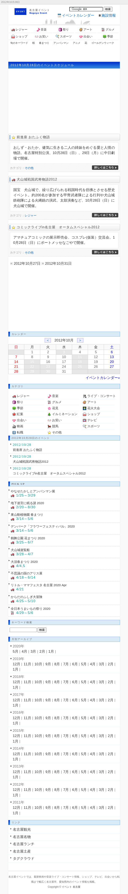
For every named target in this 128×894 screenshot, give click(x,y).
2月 (42, 652)
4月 (24, 652)
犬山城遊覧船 (20, 550)
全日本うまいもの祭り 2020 (30, 608)
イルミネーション (64, 414)
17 (64, 362)
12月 (16, 664)
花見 (55, 408)
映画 (20, 426)
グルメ (108, 29)
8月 (57, 664)
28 (16, 371)
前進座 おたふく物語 (33, 137)
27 (112, 367)
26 (96, 367)
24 (64, 367)
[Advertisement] (64, 53)
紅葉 (20, 414)
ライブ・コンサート (101, 396)
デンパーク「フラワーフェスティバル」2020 (43, 526)
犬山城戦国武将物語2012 (37, 179)
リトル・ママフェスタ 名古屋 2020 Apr (39, 585)
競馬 (55, 426)
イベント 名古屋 (71, 886)
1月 (51, 652)
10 (64, 357)
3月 (33, 652)
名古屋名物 (22, 837)
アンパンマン (61, 42)
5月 (15, 652)
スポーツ (64, 36)
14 (16, 362)
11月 (27, 664)
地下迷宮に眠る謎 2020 (27, 503)
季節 (108, 36)
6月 (75, 664)
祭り (64, 29)
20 (112, 362)
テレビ (92, 420)
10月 (38, 664)
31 (64, 371)
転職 (20, 432)
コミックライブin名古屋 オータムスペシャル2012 (58, 227)
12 (96, 357)
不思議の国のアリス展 (26, 573)
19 (96, 362)
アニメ (76, 42)
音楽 (41, 29)
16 (48, 362)
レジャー (19, 29)
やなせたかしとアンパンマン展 (33, 491)
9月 (48, 664)
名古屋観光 (22, 830)
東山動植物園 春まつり (27, 514)
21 (16, 367)
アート (85, 29)
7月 (66, 664)
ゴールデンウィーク (102, 42)
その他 (29, 168)
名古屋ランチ (23, 844)
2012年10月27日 (27, 264)
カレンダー (78, 15)
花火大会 (93, 408)
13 (112, 357)
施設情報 (108, 15)
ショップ (19, 36)
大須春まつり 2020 (24, 561)
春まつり (44, 42)
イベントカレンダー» (103, 378)
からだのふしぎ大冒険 (26, 597)
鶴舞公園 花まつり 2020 (28, 538)
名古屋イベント (39, 10)
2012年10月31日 (58, 264)
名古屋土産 (22, 851)
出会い (85, 36)
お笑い (41, 36)
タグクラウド (23, 859)
